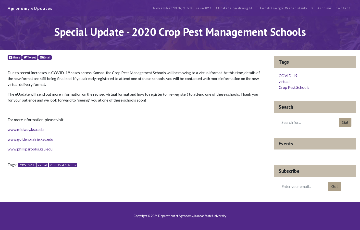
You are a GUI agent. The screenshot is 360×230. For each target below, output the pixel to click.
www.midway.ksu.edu (26, 129)
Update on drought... (235, 8)
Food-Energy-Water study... (286, 8)
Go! (345, 122)
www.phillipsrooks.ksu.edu (30, 149)
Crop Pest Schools (63, 165)
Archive (324, 8)
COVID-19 (27, 165)
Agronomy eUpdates (30, 8)
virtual (42, 165)
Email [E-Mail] (45, 57)
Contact (342, 8)
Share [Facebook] (14, 57)
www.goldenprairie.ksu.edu (30, 139)
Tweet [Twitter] (30, 57)
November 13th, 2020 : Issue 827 (182, 8)
